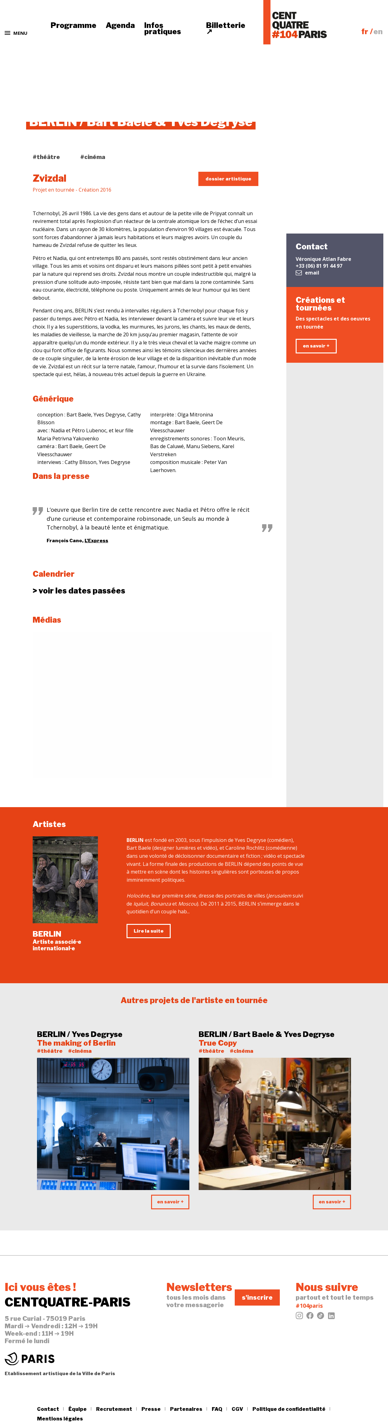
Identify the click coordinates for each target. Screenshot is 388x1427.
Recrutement (114, 1409)
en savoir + (316, 346)
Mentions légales (60, 1419)
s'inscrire (257, 1297)
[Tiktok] (320, 1317)
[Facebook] (310, 1317)
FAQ (217, 1409)
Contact (48, 1409)
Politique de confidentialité (289, 1409)
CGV (237, 1409)
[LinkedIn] (331, 1317)
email (307, 272)
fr (364, 31)
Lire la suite (149, 931)
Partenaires (186, 1409)
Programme (73, 25)
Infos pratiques (162, 28)
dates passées (79, 591)
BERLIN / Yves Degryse (79, 1034)
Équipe (77, 1409)
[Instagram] (299, 1317)
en (378, 31)
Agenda (120, 25)
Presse (151, 1409)
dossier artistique (228, 179)
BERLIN (47, 933)
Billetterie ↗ (225, 28)
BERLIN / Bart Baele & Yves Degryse (267, 1034)
